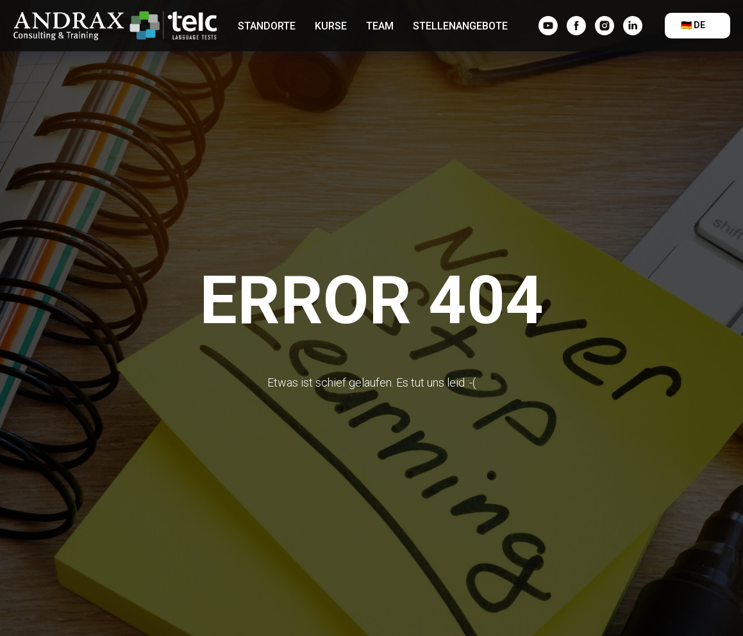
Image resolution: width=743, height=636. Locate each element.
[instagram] (604, 25)
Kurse (331, 26)
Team (380, 26)
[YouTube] (548, 25)
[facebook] (576, 25)
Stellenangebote (460, 26)
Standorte (267, 26)
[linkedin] (632, 25)
